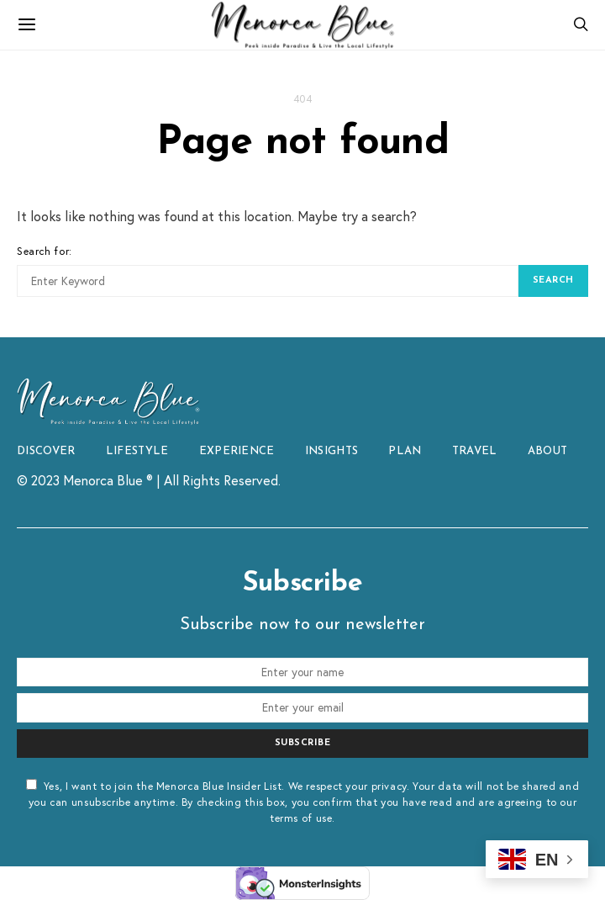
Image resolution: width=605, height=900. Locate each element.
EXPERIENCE (237, 451)
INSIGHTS (332, 451)
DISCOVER (46, 451)
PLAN (404, 451)
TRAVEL (474, 451)
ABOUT (548, 451)
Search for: (44, 250)
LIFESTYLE (137, 451)
